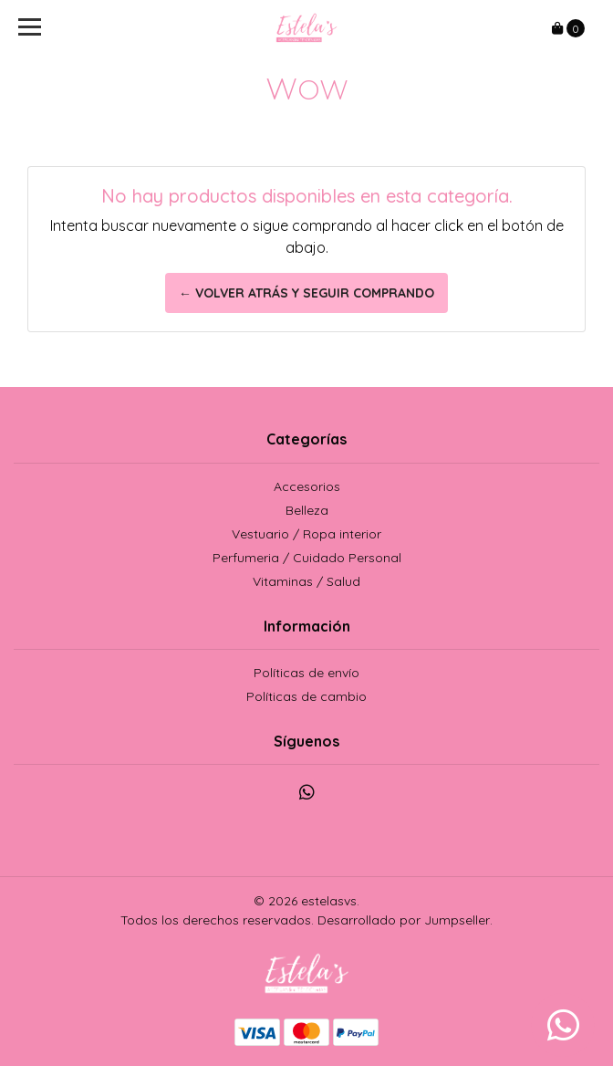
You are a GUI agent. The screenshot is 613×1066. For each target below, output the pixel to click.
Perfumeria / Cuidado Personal (307, 557)
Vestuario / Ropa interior (306, 534)
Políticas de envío (306, 672)
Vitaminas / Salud (306, 581)
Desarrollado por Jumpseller (403, 920)
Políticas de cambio (306, 696)
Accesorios (307, 486)
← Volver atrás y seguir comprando (306, 293)
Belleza (307, 510)
